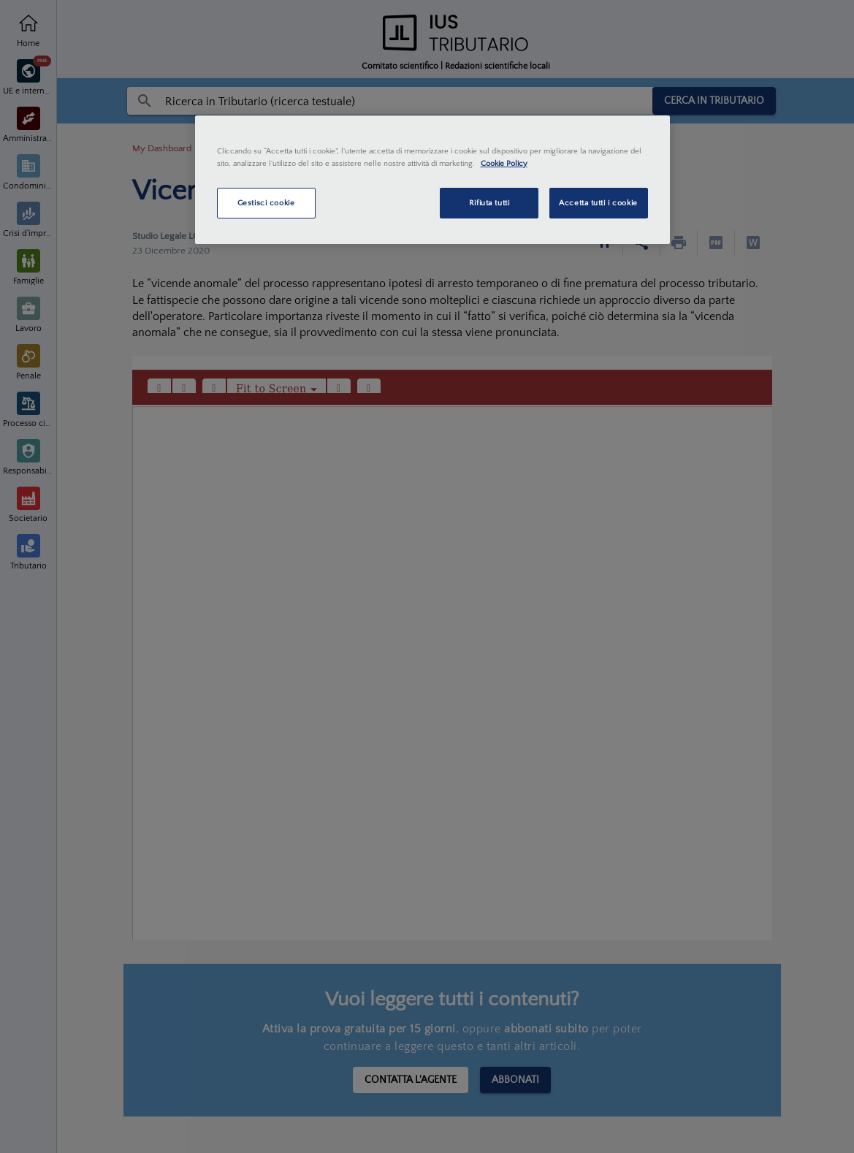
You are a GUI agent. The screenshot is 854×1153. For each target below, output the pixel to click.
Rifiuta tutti (489, 203)
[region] (432, 179)
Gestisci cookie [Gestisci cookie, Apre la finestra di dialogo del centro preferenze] (266, 203)
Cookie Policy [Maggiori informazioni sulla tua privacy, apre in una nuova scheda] (504, 163)
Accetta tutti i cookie (598, 203)
